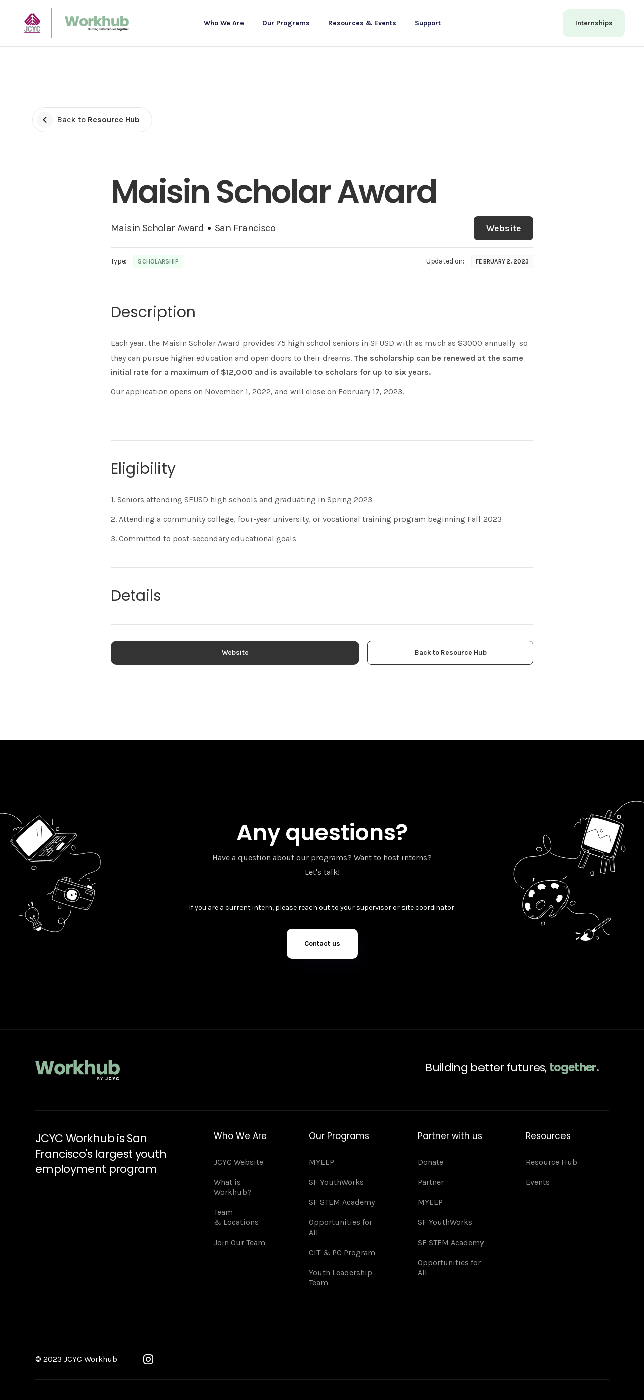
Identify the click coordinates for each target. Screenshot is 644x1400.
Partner (431, 1182)
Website (503, 228)
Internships (594, 23)
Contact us (322, 943)
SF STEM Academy (342, 1202)
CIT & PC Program (342, 1252)
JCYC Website (238, 1162)
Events (538, 1182)
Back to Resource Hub (451, 652)
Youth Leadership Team (340, 1277)
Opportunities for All (340, 1227)
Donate (430, 1162)
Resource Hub (551, 1162)
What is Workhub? (233, 1187)
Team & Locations (236, 1217)
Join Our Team (239, 1242)
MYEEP (321, 1162)
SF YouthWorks (336, 1182)
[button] (224, 23)
